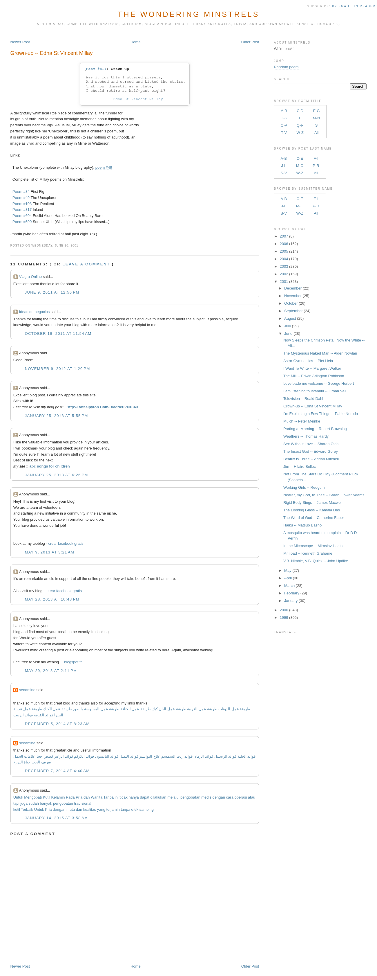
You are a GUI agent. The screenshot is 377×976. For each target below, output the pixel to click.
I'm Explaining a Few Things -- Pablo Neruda (320, 413)
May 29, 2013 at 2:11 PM (51, 670)
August (290, 318)
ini (117, 797)
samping (146, 809)
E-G (316, 111)
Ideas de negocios (34, 312)
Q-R (300, 125)
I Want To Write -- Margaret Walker (312, 368)
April (288, 578)
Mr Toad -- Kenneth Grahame (307, 553)
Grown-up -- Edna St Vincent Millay (51, 53)
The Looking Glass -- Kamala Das (311, 510)
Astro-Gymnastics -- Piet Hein (308, 361)
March (289, 585)
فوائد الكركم (84, 756)
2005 (284, 251)
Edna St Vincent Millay (138, 99)
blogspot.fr (73, 662)
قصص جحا (45, 756)
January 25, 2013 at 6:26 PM (56, 475)
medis (206, 797)
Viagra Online (30, 276)
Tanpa (109, 797)
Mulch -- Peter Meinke (301, 421)
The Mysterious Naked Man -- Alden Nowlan (320, 353)
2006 (284, 244)
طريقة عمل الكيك (57, 709)
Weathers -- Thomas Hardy (306, 436)
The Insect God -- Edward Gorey (310, 451)
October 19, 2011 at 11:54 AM (58, 333)
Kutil (46, 797)
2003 (284, 266)
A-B (284, 111)
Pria (79, 797)
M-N (316, 118)
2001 (284, 281)
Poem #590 (22, 222)
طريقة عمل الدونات (234, 709)
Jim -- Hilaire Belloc (299, 466)
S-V (283, 173)
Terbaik (27, 809)
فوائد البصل (128, 756)
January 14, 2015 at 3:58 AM (56, 818)
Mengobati (33, 797)
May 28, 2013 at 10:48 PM (52, 599)
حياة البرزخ (22, 762)
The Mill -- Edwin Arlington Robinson (313, 376)
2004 (284, 259)
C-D (300, 111)
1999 (284, 617)
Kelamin (58, 797)
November (293, 296)
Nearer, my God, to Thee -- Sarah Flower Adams (323, 495)
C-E (300, 158)
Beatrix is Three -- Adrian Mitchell (311, 459)
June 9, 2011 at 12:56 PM (52, 292)
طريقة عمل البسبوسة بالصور (95, 709)
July (287, 326)
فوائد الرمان (203, 756)
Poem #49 (21, 197)
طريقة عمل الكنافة (135, 709)
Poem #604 (22, 215)
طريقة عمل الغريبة (202, 709)
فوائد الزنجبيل (225, 756)
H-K (284, 118)
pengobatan (190, 797)
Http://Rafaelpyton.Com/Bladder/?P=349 (102, 407)
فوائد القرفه (43, 715)
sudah (33, 803)
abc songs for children (49, 466)
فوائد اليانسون (107, 756)
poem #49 (103, 167)
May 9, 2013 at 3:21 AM (49, 552)
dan (87, 797)
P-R (316, 165)
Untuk (18, 797)
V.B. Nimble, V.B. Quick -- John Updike (315, 561)
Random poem (286, 67)
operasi (241, 797)
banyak (46, 803)
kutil (16, 809)
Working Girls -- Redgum (304, 487)
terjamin (113, 809)
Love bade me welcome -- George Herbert (318, 383)
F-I (316, 158)
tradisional (82, 803)
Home (135, 42)
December (293, 288)
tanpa (125, 809)
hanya (133, 797)
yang (101, 809)
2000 (284, 610)
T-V (284, 132)
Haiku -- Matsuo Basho (302, 525)
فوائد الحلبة (247, 756)
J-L (283, 165)
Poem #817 (96, 69)
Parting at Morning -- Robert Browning (315, 429)
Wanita (96, 797)
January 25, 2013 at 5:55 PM (56, 416)
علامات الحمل (24, 756)
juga (24, 803)
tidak (123, 797)
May (287, 570)
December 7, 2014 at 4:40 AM (57, 771)
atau (251, 797)
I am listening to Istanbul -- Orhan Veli (314, 391)
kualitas (89, 809)
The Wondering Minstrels (188, 14)
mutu (70, 809)
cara (229, 797)
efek (135, 809)
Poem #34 (21, 191)
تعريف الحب (41, 762)
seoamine (27, 690)
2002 (284, 274)
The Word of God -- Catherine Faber (313, 517)
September (293, 311)
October (291, 303)
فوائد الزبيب (23, 715)
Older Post (250, 42)
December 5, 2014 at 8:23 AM (57, 724)
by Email (341, 6)
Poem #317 (22, 209)
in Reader (365, 6)
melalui (173, 797)
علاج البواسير (149, 756)
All (316, 132)
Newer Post (20, 42)
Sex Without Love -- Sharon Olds (310, 444)
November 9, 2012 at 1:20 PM (57, 368)
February (291, 593)
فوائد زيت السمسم (176, 756)
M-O (299, 165)
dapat (144, 797)
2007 (284, 236)
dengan (219, 797)
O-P (283, 125)
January (291, 600)
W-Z (300, 132)
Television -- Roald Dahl (303, 398)
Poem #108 (22, 204)
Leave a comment (86, 264)
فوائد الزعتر (63, 756)
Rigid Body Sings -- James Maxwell (312, 502)
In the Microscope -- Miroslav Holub (312, 546)
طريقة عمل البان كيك (169, 709)
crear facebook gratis (65, 543)
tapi (16, 803)
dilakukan (158, 797)
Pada (70, 797)
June (288, 333)
